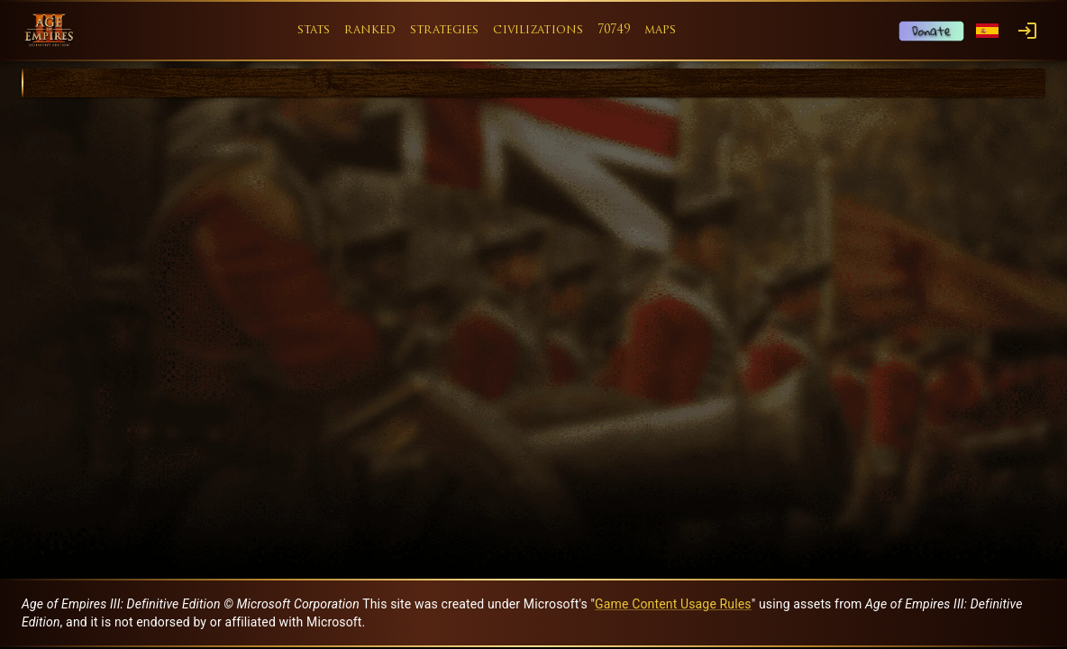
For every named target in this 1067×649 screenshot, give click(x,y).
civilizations (538, 30)
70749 (613, 30)
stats (314, 30)
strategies (444, 30)
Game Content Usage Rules (673, 604)
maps (660, 30)
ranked (370, 30)
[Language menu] (987, 31)
